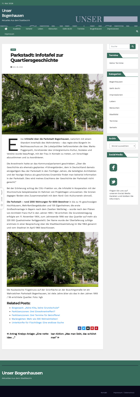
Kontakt (104, 393)
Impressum (9, 34)
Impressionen (113, 29)
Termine (81, 29)
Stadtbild (17, 29)
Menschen (52, 29)
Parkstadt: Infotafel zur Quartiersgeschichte (37, 57)
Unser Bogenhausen (12, 13)
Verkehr (29, 29)
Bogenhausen (96, 29)
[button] (137, 31)
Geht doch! (67, 29)
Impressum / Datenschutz (123, 393)
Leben (40, 29)
